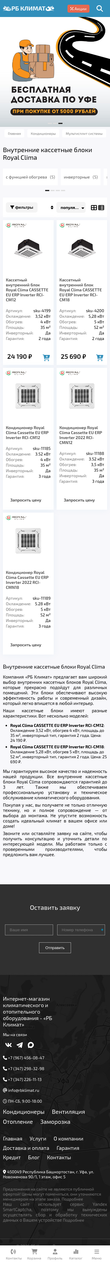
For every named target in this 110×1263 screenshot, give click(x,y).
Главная (12, 1138)
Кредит (12, 1157)
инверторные (81, 176)
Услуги (38, 1138)
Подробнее (72, 1198)
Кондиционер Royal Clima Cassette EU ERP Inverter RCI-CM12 (27, 432)
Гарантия (68, 1148)
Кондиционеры (24, 1111)
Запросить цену (25, 499)
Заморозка (55, 1121)
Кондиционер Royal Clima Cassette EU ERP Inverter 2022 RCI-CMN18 (27, 580)
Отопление (18, 1121)
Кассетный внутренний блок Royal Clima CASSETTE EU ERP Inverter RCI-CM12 (27, 289)
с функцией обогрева (30, 176)
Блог (34, 1157)
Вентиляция (68, 1111)
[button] (50, 123)
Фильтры (21, 207)
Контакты (59, 1157)
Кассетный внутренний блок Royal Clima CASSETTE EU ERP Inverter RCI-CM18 (81, 289)
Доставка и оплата (26, 1148)
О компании (68, 1138)
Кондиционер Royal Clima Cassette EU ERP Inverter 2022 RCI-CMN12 (81, 435)
